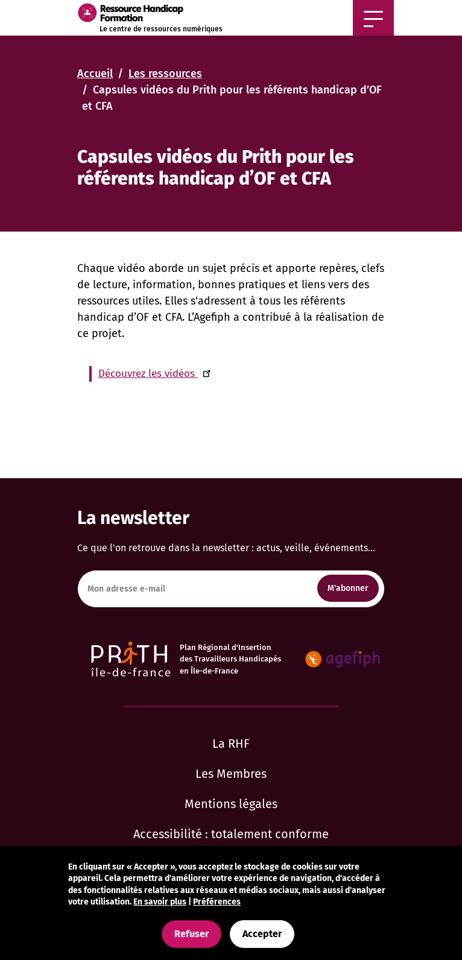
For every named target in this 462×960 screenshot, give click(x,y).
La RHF (231, 743)
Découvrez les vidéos (156, 373)
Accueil (95, 73)
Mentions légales (231, 804)
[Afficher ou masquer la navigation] (373, 18)
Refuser (191, 933)
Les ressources (165, 73)
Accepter (262, 933)
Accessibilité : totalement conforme (231, 834)
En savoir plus (159, 902)
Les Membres (231, 773)
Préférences (217, 902)
